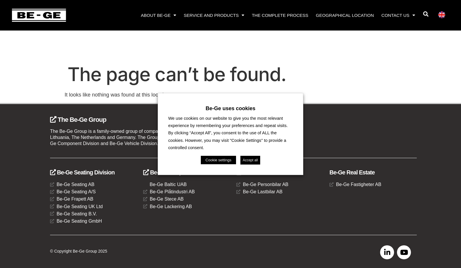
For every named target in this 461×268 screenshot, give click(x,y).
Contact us (398, 15)
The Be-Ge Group (78, 119)
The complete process (280, 15)
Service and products (214, 15)
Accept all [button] (250, 160)
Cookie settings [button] (218, 160)
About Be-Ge (158, 15)
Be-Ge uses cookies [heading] (230, 108)
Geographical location (345, 15)
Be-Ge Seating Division (82, 172)
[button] (425, 14)
